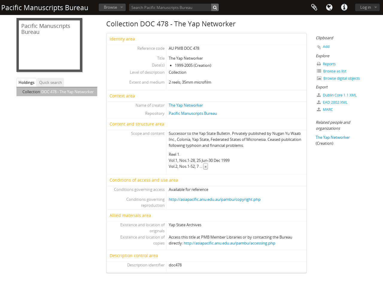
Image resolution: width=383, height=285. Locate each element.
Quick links (344, 7)
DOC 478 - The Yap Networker (67, 91)
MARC (325, 109)
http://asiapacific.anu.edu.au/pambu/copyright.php (215, 199)
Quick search (50, 82)
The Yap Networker (186, 105)
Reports (326, 64)
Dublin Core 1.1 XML (337, 95)
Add (326, 46)
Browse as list (331, 71)
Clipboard (314, 7)
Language (329, 7)
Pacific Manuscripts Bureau (193, 113)
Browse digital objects (338, 78)
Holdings (26, 82)
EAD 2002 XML (332, 102)
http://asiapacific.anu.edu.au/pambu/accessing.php (229, 243)
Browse (110, 7)
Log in (365, 7)
